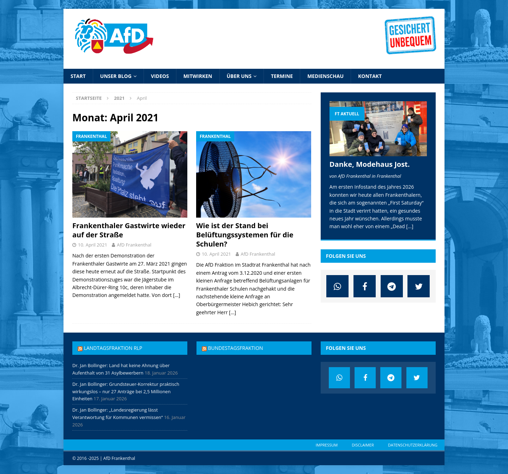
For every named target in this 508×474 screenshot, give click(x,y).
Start (78, 76)
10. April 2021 (92, 245)
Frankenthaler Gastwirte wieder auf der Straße (129, 230)
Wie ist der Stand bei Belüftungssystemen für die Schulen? (245, 235)
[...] (409, 226)
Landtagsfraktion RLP (113, 348)
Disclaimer (363, 445)
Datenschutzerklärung (412, 445)
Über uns (239, 76)
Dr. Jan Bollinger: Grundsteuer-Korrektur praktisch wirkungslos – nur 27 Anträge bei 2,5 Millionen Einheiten (125, 391)
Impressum (327, 445)
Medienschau (325, 76)
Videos (160, 76)
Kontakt (370, 76)
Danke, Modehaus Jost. (369, 164)
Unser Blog (116, 76)
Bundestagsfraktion (235, 348)
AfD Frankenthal (134, 245)
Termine (282, 76)
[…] (176, 295)
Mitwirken (197, 76)
